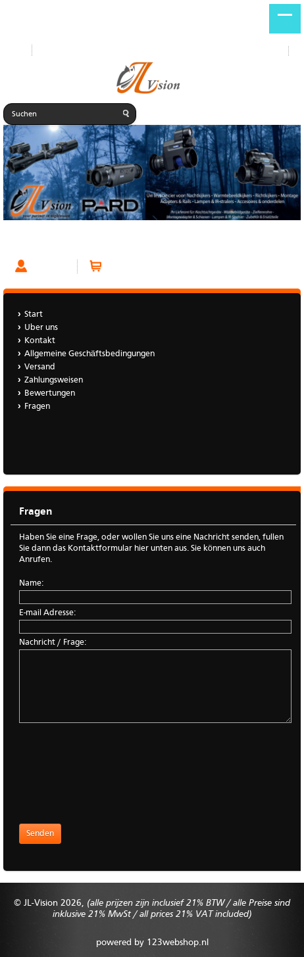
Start (12, 50)
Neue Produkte (70, 50)
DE (280, 51)
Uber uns (41, 327)
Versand (39, 367)
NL (296, 51)
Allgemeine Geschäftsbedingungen (89, 354)
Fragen (20, 242)
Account (49, 266)
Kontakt (39, 341)
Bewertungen (49, 393)
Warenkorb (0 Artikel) (151, 266)
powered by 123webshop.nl (152, 942)
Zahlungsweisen (53, 380)
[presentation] (119, 769)
